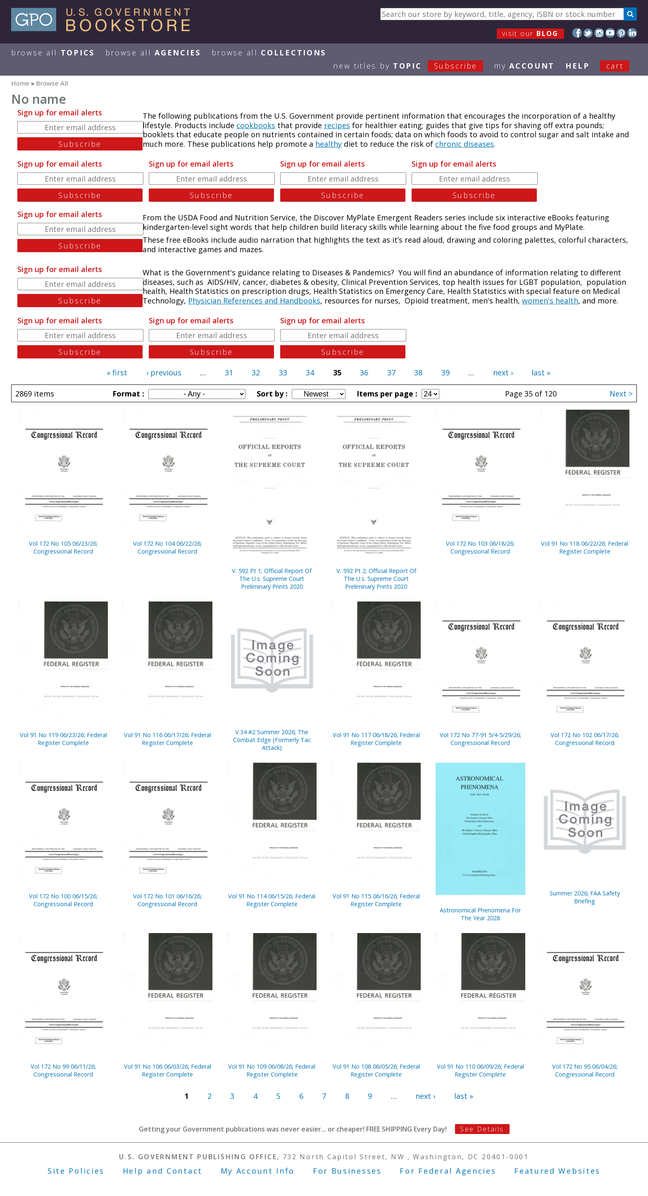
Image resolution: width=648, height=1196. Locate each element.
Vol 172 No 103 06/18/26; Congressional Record (480, 547)
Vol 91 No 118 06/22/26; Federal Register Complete (584, 547)
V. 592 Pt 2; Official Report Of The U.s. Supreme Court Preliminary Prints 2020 (376, 578)
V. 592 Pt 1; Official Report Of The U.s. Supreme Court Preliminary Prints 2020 (272, 578)
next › (503, 372)
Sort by (271, 394)
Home (20, 83)
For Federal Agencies (448, 1171)
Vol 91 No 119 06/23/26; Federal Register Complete (63, 739)
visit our (530, 33)
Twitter (588, 33)
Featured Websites (557, 1171)
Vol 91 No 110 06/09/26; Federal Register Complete (480, 1070)
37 (391, 372)
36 (364, 372)
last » (540, 372)
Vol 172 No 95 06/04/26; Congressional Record (584, 1070)
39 (445, 372)
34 (310, 372)
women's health (550, 301)
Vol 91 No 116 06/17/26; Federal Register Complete (167, 739)
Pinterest (621, 33)
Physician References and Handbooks (254, 301)
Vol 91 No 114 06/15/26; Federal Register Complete (271, 900)
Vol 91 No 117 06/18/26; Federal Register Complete (376, 739)
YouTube (610, 33)
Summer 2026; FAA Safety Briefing (585, 897)
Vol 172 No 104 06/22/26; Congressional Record (167, 547)
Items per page (386, 394)
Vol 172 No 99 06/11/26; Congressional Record (63, 1070)
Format (127, 394)
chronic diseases (464, 144)
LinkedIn (632, 33)
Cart (615, 66)
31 (229, 372)
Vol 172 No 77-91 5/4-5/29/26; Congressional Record (480, 739)
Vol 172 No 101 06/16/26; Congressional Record (167, 900)
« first (117, 372)
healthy (328, 144)
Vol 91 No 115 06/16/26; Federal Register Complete (376, 900)
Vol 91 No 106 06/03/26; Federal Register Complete (167, 1070)
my (524, 66)
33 (283, 372)
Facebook (577, 33)
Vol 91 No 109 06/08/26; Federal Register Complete (271, 1070)
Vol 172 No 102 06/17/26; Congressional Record (584, 739)
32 (256, 372)
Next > (621, 394)
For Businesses (347, 1171)
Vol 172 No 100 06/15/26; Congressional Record (63, 900)
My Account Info (258, 1171)
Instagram (599, 33)
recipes (337, 125)
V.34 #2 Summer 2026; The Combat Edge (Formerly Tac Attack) (272, 740)
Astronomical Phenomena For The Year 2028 (480, 914)
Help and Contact (162, 1171)
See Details (482, 1129)
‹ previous (163, 372)
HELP (577, 66)
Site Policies (76, 1171)
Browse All (53, 52)
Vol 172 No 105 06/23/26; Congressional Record (63, 547)
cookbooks (255, 125)
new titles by (413, 66)
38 (418, 372)
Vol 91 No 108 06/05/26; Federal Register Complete (376, 1070)
